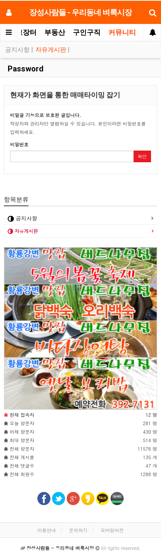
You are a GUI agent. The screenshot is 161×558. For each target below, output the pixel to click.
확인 (142, 156)
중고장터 (23, 32)
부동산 (54, 32)
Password (25, 68)
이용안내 (46, 530)
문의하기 (78, 530)
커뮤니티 (122, 32)
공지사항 (18, 49)
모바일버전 (112, 530)
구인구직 (87, 32)
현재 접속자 (22, 414)
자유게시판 (51, 49)
